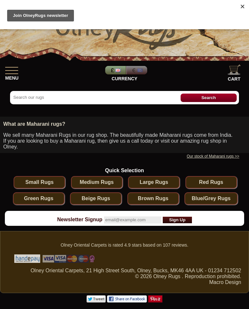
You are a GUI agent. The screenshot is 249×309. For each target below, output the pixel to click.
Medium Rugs (97, 182)
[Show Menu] (11, 69)
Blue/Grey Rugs (211, 198)
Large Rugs (154, 182)
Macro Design (225, 282)
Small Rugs (39, 182)
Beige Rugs (96, 198)
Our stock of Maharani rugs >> (213, 156)
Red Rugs (211, 182)
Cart (234, 73)
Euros (137, 70)
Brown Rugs (153, 198)
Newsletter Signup (79, 219)
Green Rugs (38, 198)
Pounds (114, 70)
